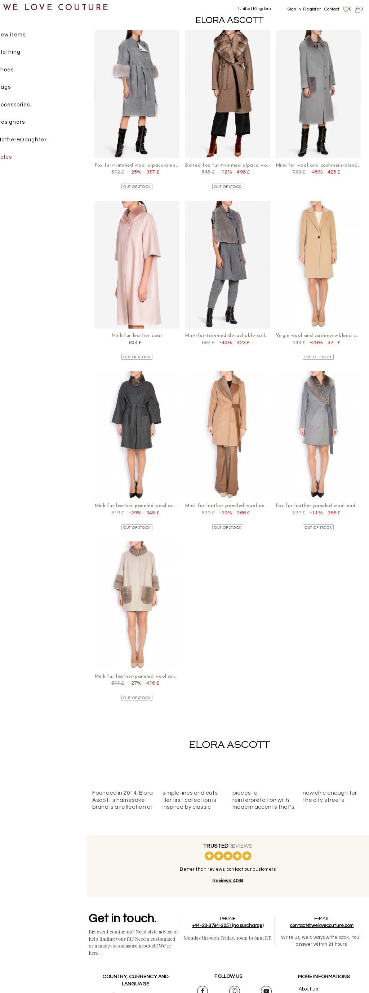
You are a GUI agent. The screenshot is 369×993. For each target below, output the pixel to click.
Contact (332, 9)
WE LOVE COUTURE (56, 8)
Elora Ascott (229, 20)
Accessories (24, 105)
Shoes (16, 70)
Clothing (20, 53)
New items (22, 35)
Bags (15, 88)
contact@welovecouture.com (322, 921)
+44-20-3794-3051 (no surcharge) (229, 921)
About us (308, 985)
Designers (22, 123)
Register (312, 9)
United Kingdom (254, 8)
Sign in (294, 9)
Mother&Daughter (33, 140)
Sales (15, 158)
